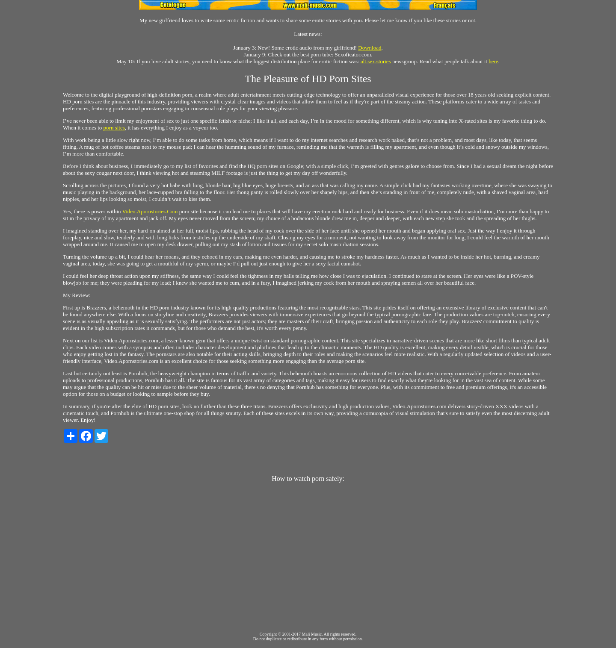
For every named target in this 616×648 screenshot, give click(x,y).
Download (369, 47)
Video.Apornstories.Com (150, 211)
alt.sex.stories (376, 61)
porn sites (114, 127)
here (493, 61)
